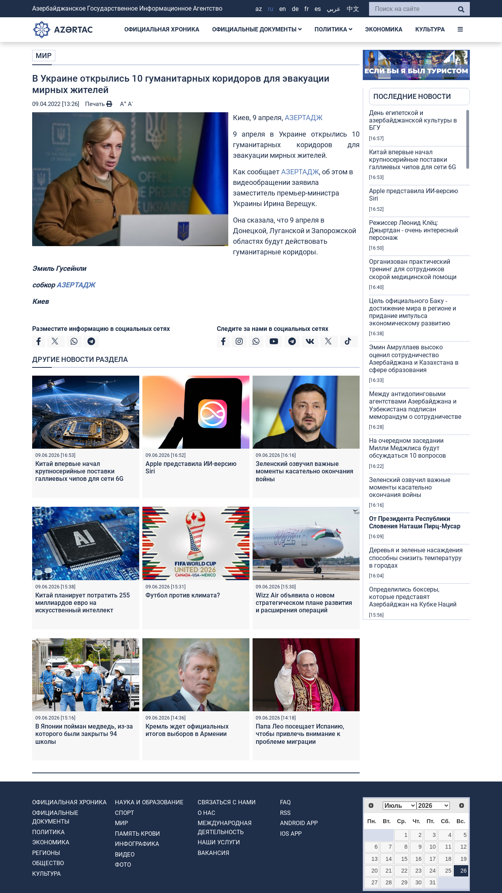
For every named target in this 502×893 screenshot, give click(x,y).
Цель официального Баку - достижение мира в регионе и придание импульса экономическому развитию (412, 312)
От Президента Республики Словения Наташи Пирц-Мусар (414, 522)
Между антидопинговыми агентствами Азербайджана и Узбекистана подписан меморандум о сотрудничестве (415, 405)
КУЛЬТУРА (430, 29)
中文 (353, 9)
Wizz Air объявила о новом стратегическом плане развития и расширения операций (304, 603)
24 (432, 870)
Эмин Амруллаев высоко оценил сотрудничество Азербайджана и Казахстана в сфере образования (413, 358)
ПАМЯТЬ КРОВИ (137, 833)
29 (404, 882)
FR (306, 9)
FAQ (285, 802)
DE (295, 9)
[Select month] (400, 806)
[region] (419, 364)
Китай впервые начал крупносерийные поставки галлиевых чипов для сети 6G (79, 471)
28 (389, 882)
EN (282, 9)
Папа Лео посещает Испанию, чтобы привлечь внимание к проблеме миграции (300, 734)
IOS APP (291, 833)
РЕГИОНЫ (46, 852)
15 (404, 859)
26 (463, 870)
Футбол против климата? (183, 595)
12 (463, 847)
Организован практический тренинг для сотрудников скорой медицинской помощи (413, 269)
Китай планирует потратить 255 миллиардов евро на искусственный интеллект (82, 603)
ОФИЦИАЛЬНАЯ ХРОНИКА (161, 29)
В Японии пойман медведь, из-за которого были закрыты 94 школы (84, 734)
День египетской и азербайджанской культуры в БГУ (413, 120)
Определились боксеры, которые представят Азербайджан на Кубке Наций (413, 597)
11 (448, 847)
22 (404, 870)
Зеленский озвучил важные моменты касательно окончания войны (304, 471)
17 (432, 859)
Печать (98, 104)
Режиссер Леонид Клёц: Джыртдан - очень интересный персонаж (413, 230)
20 (374, 870)
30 (418, 882)
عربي (334, 9)
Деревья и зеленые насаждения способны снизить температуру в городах (416, 557)
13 (374, 859)
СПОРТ (124, 812)
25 (448, 870)
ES (318, 9)
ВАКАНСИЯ (213, 852)
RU (270, 9)
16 (418, 859)
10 (432, 847)
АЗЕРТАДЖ (303, 117)
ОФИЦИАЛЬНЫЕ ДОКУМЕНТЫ (257, 29)
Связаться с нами (227, 802)
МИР (44, 55)
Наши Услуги (219, 842)
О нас (206, 812)
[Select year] (433, 806)
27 (374, 882)
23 (418, 870)
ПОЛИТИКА (333, 29)
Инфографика (137, 843)
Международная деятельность (225, 828)
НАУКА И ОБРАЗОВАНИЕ (149, 802)
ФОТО (123, 864)
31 (432, 882)
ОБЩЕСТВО (48, 863)
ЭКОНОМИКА (383, 29)
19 (463, 859)
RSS (285, 812)
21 (389, 870)
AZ (258, 9)
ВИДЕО (125, 854)
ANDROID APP (299, 823)
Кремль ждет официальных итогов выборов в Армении (187, 730)
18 (448, 859)
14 (389, 859)
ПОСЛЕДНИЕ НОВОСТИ (412, 96)
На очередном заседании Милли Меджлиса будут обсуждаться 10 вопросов (407, 448)
